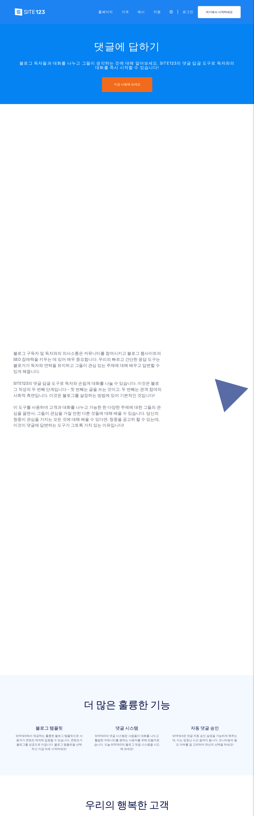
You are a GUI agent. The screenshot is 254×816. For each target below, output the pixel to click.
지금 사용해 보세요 (127, 84)
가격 (125, 12)
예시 (141, 12)
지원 (157, 12)
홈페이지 (105, 12)
